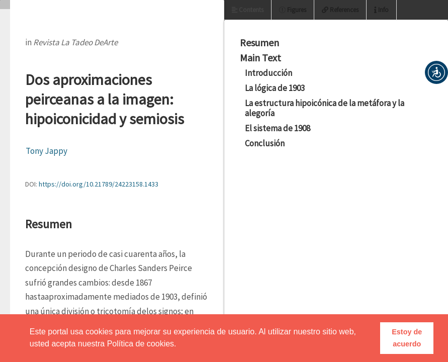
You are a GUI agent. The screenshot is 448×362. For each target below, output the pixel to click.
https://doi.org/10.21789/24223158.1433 (98, 184)
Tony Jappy (46, 150)
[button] (436, 72)
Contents (247, 10)
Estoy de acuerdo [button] (407, 338)
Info (381, 10)
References (340, 10)
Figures (292, 10)
